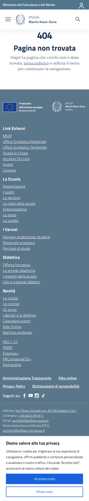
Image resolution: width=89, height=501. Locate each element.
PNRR (7, 347)
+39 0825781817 (31, 415)
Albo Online (12, 326)
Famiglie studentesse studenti (26, 237)
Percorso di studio (16, 248)
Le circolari (11, 304)
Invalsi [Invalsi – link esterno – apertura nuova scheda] (8, 164)
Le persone (11, 198)
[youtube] (30, 395)
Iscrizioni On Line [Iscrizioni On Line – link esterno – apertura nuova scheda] (16, 159)
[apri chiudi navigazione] (8, 20)
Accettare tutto (44, 478)
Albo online (67, 378)
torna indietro (36, 63)
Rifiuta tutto (44, 491)
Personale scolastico (19, 243)
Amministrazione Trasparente (27, 378)
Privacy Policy (14, 386)
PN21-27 (10, 342)
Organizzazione (15, 209)
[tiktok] (43, 395)
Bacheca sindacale (17, 332)
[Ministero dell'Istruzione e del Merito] (29, 4)
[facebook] (24, 395)
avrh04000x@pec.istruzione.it (24, 430)
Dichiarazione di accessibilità (55, 386)
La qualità (10, 220)
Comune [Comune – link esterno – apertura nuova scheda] (9, 170)
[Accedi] (81, 5)
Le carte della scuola (19, 203)
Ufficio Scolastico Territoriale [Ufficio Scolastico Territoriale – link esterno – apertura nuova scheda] (25, 147)
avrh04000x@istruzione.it (30, 420)
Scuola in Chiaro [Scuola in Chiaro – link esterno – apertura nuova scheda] (15, 153)
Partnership (12, 365)
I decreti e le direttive (19, 315)
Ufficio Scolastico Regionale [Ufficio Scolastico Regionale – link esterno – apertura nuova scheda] (24, 141)
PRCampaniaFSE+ (17, 359)
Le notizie (10, 298)
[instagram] (37, 395)
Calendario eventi (16, 321)
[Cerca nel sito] (77, 20)
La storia (9, 215)
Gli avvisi (10, 309)
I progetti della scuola (20, 276)
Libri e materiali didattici (21, 282)
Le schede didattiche (19, 270)
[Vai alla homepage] (20, 19)
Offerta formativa (16, 265)
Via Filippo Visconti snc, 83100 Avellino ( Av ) (45, 410)
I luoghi (8, 192)
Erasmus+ (11, 353)
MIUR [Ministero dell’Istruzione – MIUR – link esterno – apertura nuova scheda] (7, 136)
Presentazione (14, 186)
